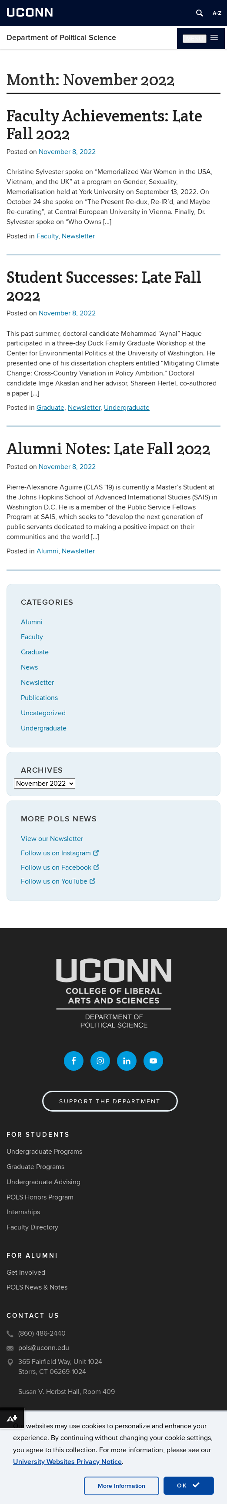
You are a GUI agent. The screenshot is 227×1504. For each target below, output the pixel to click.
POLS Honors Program (40, 1197)
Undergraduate (127, 407)
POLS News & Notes (37, 1287)
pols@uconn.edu (43, 1347)
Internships (23, 1212)
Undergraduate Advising (43, 1182)
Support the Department (109, 1101)
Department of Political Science (61, 37)
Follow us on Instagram (60, 853)
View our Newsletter (52, 838)
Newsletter (78, 236)
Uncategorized (43, 713)
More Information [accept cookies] (121, 1486)
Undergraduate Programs (44, 1151)
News (29, 667)
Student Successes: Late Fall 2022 (104, 286)
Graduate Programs (35, 1166)
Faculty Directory (32, 1227)
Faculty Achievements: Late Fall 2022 (104, 124)
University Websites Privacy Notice (67, 1461)
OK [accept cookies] (188, 1485)
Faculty (47, 236)
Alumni (47, 551)
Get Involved (26, 1272)
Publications (39, 697)
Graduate (50, 407)
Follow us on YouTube (58, 881)
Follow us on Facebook (60, 867)
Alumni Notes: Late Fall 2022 (108, 448)
